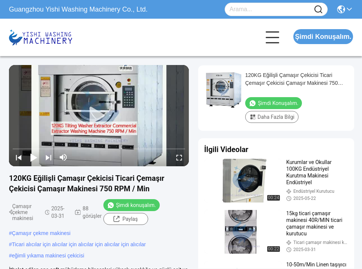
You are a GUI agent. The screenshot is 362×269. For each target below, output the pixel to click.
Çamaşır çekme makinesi (41, 233)
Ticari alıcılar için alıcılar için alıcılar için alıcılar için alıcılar (79, 244)
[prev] (18, 157)
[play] (99, 115)
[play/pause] (33, 157)
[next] (48, 157)
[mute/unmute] (63, 157)
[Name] (318, 9)
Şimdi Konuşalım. (323, 36)
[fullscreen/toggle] (179, 157)
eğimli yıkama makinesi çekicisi (48, 256)
